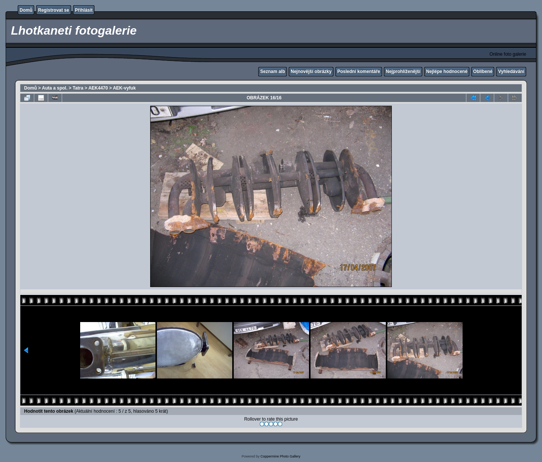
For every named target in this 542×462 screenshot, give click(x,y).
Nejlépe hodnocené (446, 71)
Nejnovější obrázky (311, 71)
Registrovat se (53, 10)
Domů (26, 10)
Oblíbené (482, 71)
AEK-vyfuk (124, 88)
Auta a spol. (54, 88)
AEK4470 (98, 88)
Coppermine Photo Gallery (280, 456)
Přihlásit (84, 10)
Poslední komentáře (358, 71)
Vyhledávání (511, 71)
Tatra (78, 88)
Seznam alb (272, 71)
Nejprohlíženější (403, 71)
